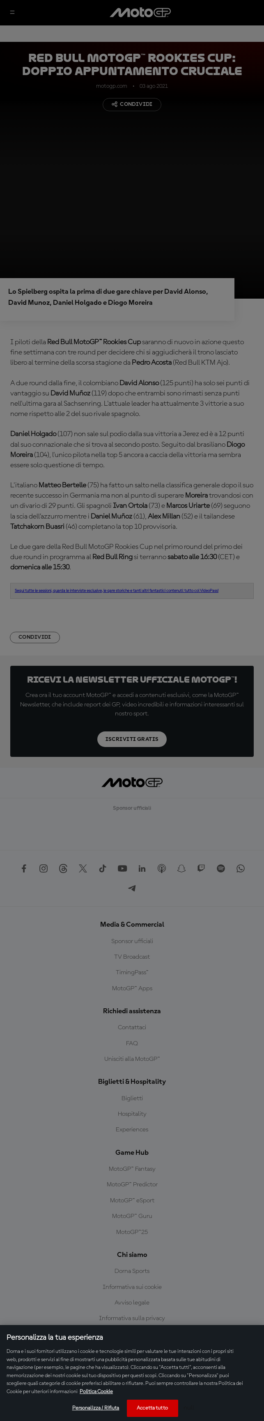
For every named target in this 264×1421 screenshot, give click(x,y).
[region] (132, 1373)
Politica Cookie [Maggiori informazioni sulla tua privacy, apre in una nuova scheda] (96, 1391)
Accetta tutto (152, 1408)
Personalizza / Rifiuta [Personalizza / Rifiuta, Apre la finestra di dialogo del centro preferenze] (95, 1408)
